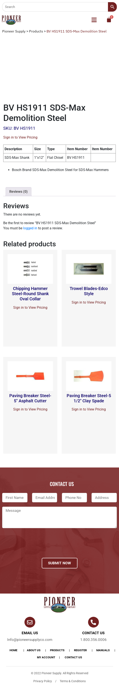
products (57, 650)
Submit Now (59, 563)
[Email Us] (29, 622)
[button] (94, 20)
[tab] (18, 191)
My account (46, 657)
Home (13, 650)
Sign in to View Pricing (20, 137)
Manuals (103, 650)
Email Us (30, 633)
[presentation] (35, 548)
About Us (33, 650)
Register (80, 650)
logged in (30, 228)
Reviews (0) (18, 192)
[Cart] (109, 20)
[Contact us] (93, 622)
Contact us (93, 633)
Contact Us (73, 657)
